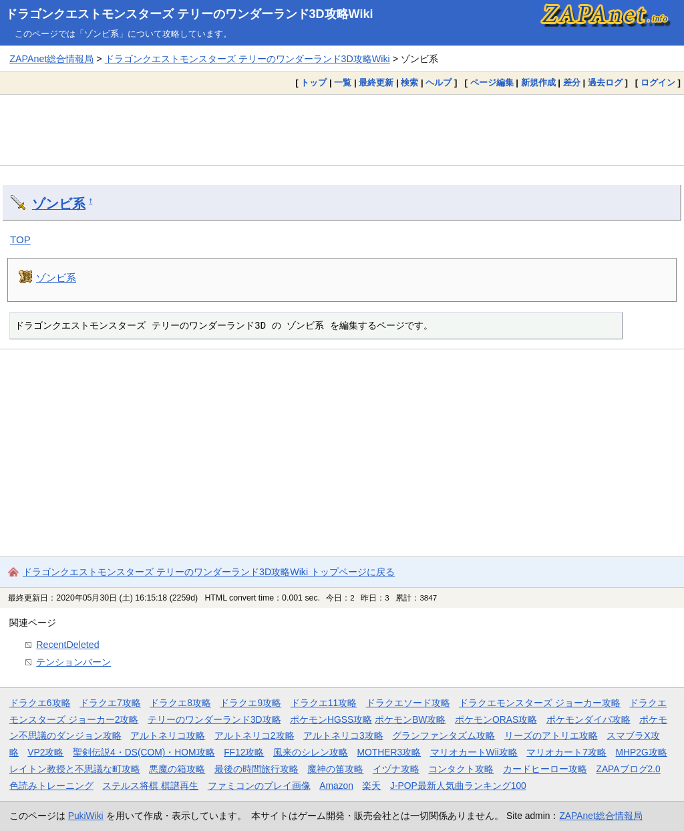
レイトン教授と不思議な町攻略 (74, 769)
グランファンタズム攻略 (443, 735)
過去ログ (605, 82)
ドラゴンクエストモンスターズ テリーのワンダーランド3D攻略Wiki (189, 14)
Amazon (336, 785)
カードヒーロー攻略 (545, 769)
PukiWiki (86, 815)
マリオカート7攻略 (566, 752)
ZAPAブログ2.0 (628, 769)
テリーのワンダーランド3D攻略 (214, 719)
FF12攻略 (244, 752)
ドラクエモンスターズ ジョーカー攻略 (540, 702)
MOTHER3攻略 (389, 752)
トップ (314, 82)
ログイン (658, 82)
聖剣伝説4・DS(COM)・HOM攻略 (144, 752)
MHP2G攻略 (641, 752)
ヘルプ (438, 82)
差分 (571, 82)
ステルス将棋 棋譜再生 (150, 785)
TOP (20, 239)
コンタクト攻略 (461, 769)
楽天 (371, 785)
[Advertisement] (342, 130)
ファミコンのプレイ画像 (259, 785)
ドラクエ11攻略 (324, 702)
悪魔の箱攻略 (177, 769)
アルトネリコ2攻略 (254, 735)
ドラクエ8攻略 (180, 702)
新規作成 (538, 82)
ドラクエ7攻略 (110, 702)
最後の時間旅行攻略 (256, 769)
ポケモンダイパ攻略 (588, 719)
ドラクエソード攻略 (408, 702)
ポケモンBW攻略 (410, 719)
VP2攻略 (45, 752)
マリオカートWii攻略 (474, 752)
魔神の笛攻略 (335, 769)
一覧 (342, 82)
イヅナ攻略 (396, 769)
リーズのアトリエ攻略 (551, 735)
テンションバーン (73, 662)
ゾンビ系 (59, 203)
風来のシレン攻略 (310, 752)
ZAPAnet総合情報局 (51, 58)
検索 (409, 82)
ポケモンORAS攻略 (496, 719)
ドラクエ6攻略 (40, 702)
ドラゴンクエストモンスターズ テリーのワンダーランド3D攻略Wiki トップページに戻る (209, 571)
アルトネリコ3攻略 (343, 735)
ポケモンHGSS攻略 (331, 719)
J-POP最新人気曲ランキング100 (458, 785)
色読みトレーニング (51, 785)
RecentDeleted (67, 644)
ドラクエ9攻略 (250, 702)
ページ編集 (492, 82)
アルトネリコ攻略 (167, 735)
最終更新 (376, 82)
